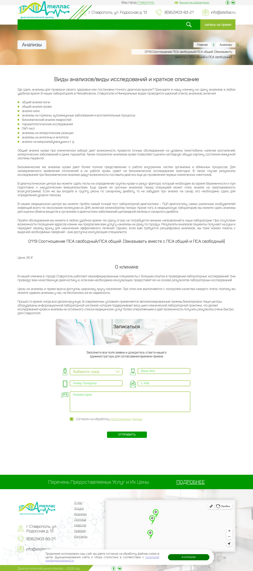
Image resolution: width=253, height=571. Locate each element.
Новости (119, 25)
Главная (202, 45)
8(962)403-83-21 (179, 12)
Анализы (72, 25)
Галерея (141, 25)
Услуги (50, 25)
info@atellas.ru (223, 12)
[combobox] (96, 371)
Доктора (95, 25)
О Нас (30, 25)
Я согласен (187, 557)
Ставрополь (145, 2)
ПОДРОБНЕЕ (190, 481)
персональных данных (126, 417)
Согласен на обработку (109, 417)
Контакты (165, 25)
